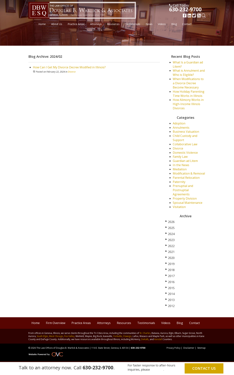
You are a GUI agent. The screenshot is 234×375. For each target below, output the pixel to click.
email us (157, 370)
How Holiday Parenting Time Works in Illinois (188, 94)
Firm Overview (55, 323)
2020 (170, 258)
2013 (170, 300)
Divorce (72, 71)
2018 (170, 270)
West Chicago (56, 336)
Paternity (179, 182)
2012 (170, 306)
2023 (170, 240)
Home (42, 24)
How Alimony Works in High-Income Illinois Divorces (188, 104)
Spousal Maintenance (187, 203)
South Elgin (42, 336)
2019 (170, 264)
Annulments (181, 128)
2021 (170, 252)
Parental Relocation (186, 178)
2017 (170, 276)
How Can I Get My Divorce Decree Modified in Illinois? (69, 67)
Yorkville (117, 336)
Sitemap (201, 347)
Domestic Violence (185, 153)
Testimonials (132, 24)
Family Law (180, 157)
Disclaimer (188, 347)
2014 (170, 294)
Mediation (180, 169)
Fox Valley (69, 336)
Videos (162, 24)
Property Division (185, 198)
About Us (56, 24)
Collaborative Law (185, 144)
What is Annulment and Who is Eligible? (189, 73)
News (149, 24)
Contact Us (204, 368)
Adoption (179, 123)
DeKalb (145, 339)
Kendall (158, 339)
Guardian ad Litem (185, 161)
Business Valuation (186, 132)
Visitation (179, 207)
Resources (113, 24)
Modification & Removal (189, 173)
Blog (174, 24)
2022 (170, 246)
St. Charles (145, 333)
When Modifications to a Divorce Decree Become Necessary (188, 83)
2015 (170, 288)
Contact (187, 24)
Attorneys (96, 24)
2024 (170, 234)
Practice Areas (76, 24)
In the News (181, 165)
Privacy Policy (173, 347)
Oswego (127, 336)
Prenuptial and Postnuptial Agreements (183, 190)
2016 (170, 282)
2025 (170, 228)
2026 (170, 222)
